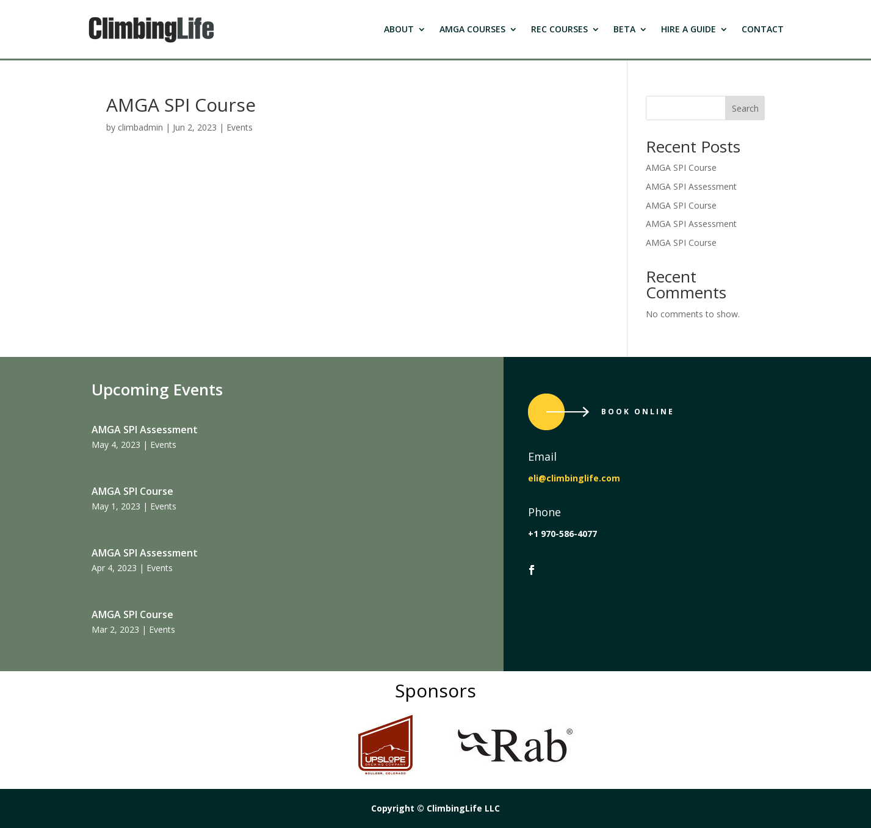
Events (239, 127)
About (399, 29)
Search (745, 108)
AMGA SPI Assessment (691, 186)
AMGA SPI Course (681, 167)
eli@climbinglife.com (574, 478)
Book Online (637, 411)
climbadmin (140, 127)
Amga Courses (472, 29)
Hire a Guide (688, 29)
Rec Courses (559, 29)
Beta (624, 29)
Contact (763, 29)
